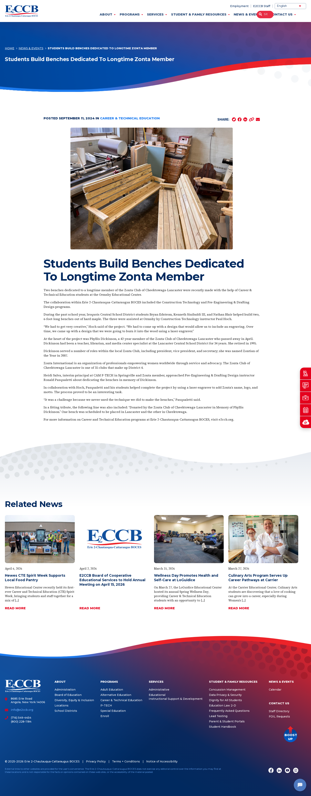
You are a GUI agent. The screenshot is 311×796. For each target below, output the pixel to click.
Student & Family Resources (198, 14)
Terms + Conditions (126, 761)
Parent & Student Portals (227, 721)
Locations (61, 705)
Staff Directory (279, 711)
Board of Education (68, 695)
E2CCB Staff (261, 6)
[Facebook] (271, 771)
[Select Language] (290, 6)
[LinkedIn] (279, 771)
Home (9, 48)
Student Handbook (222, 726)
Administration (65, 689)
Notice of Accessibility (162, 761)
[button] (290, 735)
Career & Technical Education (130, 118)
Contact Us (281, 14)
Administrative (159, 689)
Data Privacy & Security (225, 695)
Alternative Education (115, 695)
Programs (130, 14)
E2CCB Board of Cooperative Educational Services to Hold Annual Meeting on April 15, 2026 (112, 579)
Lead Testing (218, 716)
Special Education (113, 711)
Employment (239, 6)
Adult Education (111, 689)
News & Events (248, 14)
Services (155, 14)
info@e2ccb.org (22, 710)
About (106, 14)
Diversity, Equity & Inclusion (74, 700)
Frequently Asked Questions (229, 711)
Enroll (104, 716)
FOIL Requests (279, 716)
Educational (157, 695)
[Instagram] (295, 771)
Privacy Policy (96, 761)
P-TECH (106, 705)
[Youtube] (287, 771)
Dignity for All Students (225, 700)
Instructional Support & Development (175, 699)
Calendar (275, 689)
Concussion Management (227, 689)
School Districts (66, 711)
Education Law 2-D (222, 705)
